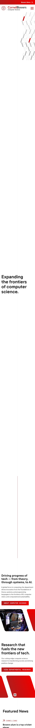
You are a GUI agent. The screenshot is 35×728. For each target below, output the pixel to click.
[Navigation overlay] (32, 8)
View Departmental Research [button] (17, 669)
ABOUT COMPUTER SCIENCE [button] (15, 603)
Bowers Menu (26, 2)
